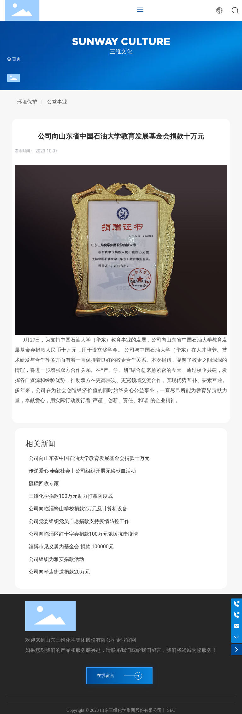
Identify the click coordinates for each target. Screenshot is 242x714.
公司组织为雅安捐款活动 (56, 559)
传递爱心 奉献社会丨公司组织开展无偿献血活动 (82, 471)
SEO (171, 710)
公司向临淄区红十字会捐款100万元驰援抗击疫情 (83, 534)
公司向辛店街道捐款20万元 (59, 572)
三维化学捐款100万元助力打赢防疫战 (71, 496)
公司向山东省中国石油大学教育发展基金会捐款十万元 (89, 458)
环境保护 (27, 101)
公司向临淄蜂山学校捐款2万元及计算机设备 (78, 509)
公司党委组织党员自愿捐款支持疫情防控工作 (79, 521)
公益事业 (57, 101)
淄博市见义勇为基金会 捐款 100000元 (71, 547)
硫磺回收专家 (44, 483)
